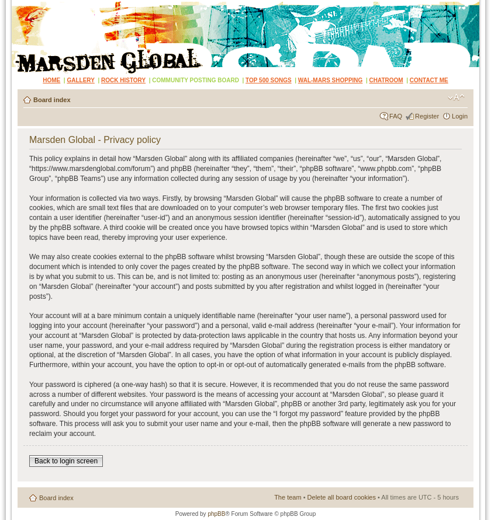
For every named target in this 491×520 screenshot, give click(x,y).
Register (427, 116)
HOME (51, 80)
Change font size (456, 97)
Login (460, 116)
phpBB (216, 514)
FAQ (395, 116)
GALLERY (80, 80)
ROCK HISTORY (123, 80)
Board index (52, 99)
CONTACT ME (429, 80)
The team (287, 497)
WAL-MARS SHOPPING (330, 80)
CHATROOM (386, 80)
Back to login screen (66, 461)
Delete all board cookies (341, 497)
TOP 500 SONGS (269, 80)
